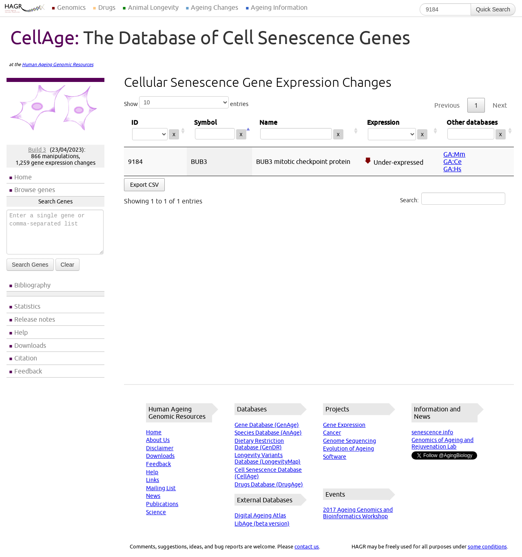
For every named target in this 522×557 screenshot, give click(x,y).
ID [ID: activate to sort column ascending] (155, 131)
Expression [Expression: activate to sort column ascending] (399, 131)
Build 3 (37, 149)
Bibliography (32, 285)
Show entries (186, 102)
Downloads (30, 345)
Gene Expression (344, 425)
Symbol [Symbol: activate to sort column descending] (219, 131)
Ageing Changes (214, 7)
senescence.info (432, 432)
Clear (67, 264)
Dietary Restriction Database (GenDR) (259, 444)
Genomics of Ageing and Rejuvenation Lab (442, 443)
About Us (158, 440)
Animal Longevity (153, 7)
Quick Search (493, 9)
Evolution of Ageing (348, 448)
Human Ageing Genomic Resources (57, 64)
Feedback (28, 371)
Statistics (27, 306)
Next (500, 105)
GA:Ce (452, 161)
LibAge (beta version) (262, 523)
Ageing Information (279, 7)
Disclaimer (159, 448)
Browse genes (34, 189)
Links (152, 480)
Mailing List (161, 488)
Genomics (71, 7)
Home (23, 177)
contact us (306, 546)
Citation (25, 358)
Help (21, 332)
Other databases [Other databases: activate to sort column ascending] (477, 131)
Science (156, 512)
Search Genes (30, 264)
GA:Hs (452, 168)
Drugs (106, 7)
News (153, 496)
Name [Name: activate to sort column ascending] (305, 131)
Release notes (34, 319)
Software (334, 456)
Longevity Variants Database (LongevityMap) (267, 458)
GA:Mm (454, 154)
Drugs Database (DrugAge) (268, 484)
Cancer (332, 432)
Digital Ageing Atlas (260, 515)
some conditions (487, 546)
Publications (162, 504)
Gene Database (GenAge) (266, 425)
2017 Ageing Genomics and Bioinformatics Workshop (358, 512)
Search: (452, 198)
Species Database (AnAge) (268, 432)
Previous (447, 105)
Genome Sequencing (349, 441)
